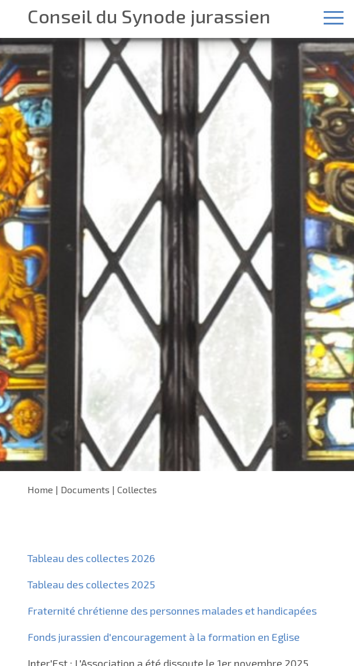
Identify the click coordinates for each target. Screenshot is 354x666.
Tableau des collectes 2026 (91, 558)
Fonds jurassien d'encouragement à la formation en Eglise (163, 636)
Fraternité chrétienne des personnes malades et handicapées (172, 610)
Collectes (137, 489)
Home (40, 489)
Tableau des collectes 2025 (91, 584)
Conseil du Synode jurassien (149, 16)
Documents (85, 489)
